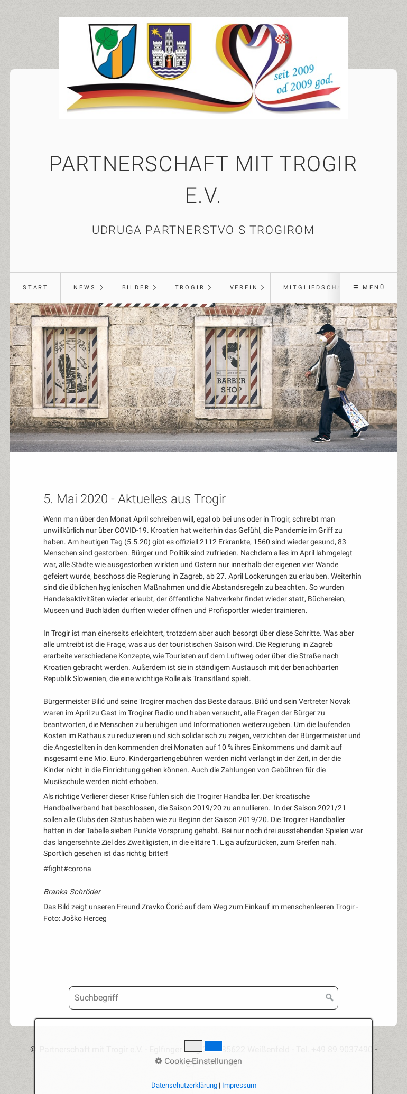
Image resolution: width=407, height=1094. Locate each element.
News (84, 287)
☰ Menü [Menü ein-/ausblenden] (369, 287)
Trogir (190, 287)
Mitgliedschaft (318, 287)
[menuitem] (35, 288)
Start (36, 287)
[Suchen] (329, 998)
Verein (244, 287)
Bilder (136, 287)
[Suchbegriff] (203, 998)
